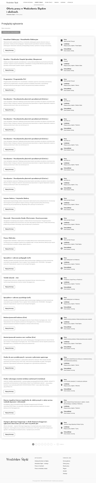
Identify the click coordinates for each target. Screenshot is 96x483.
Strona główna (28, 2)
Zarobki (63, 2)
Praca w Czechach (39, 466)
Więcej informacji (9, 50)
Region (56, 2)
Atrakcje (70, 2)
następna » (62, 444)
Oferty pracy (39, 2)
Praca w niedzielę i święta (41, 468)
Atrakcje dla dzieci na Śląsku (42, 461)
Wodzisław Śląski (10, 14)
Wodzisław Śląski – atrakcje (41, 463)
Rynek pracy (48, 2)
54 (57, 444)
